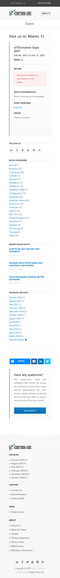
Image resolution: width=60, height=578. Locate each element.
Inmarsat (13, 207)
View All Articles (18, 339)
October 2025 (15, 297)
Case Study (14, 172)
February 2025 (16, 308)
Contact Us (16, 490)
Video (12, 235)
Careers (15, 533)
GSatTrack (14, 204)
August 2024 (15, 318)
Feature (13, 179)
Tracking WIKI (17, 498)
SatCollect (14, 221)
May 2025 (13, 304)
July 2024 (13, 322)
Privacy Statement (20, 538)
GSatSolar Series (17, 200)
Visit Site (18, 107)
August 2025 (15, 301)
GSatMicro (14, 186)
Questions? (30, 410)
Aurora (12, 165)
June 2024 (13, 325)
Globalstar (14, 182)
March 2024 (14, 336)
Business (13, 168)
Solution (13, 225)
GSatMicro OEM (16, 189)
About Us (15, 525)
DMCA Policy (17, 546)
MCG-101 (13, 214)
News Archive (17, 512)
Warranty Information (22, 550)
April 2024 (14, 332)
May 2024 (13, 329)
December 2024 (16, 311)
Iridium (12, 211)
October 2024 (15, 315)
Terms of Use (17, 542)
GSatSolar (14, 197)
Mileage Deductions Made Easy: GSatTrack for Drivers (26, 264)
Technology (14, 228)
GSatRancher (15, 193)
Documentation (19, 494)
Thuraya (13, 232)
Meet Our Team (18, 529)
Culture (12, 175)
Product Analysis (17, 218)
